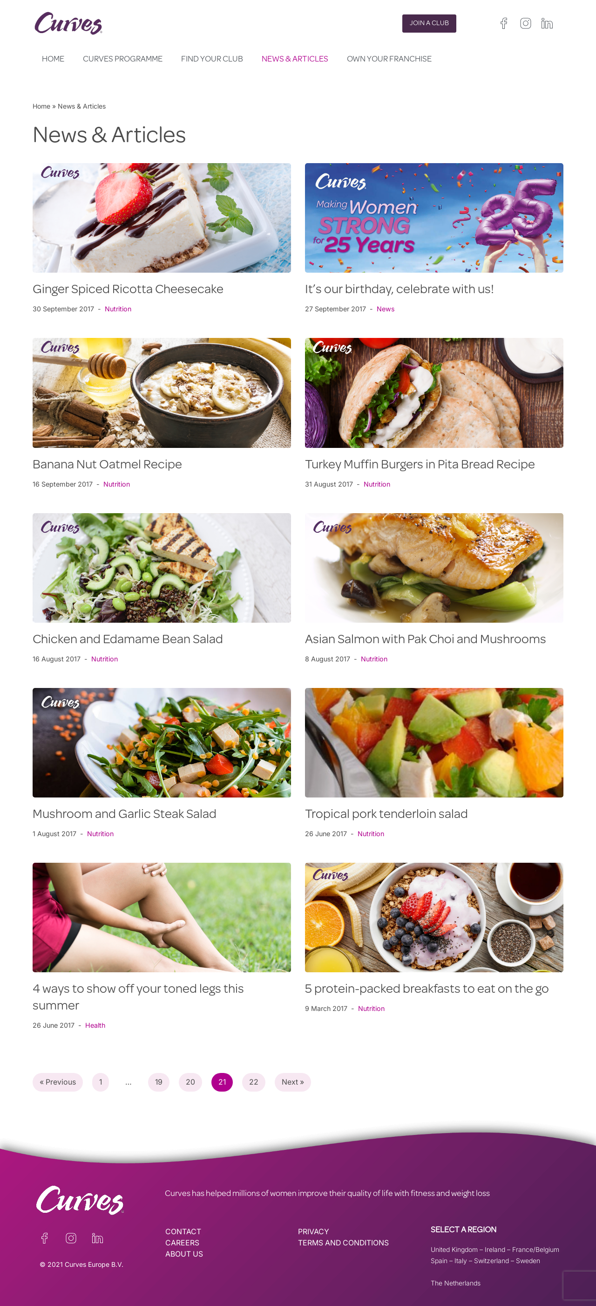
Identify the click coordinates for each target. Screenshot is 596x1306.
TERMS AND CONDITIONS (344, 1243)
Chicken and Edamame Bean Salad (128, 640)
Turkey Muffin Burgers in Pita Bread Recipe (420, 465)
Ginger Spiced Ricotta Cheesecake (128, 290)
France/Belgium (535, 1249)
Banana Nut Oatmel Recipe (107, 465)
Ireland (495, 1249)
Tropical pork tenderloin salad (386, 815)
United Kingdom (454, 1249)
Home (53, 59)
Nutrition (118, 309)
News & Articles (295, 59)
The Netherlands (456, 1283)
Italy (460, 1261)
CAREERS (182, 1243)
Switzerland (491, 1261)
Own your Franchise (389, 59)
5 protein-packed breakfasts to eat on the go (427, 990)
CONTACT (183, 1232)
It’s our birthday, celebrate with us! (399, 290)
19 (160, 1082)
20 (191, 1082)
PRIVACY (313, 1232)
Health (96, 1025)
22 (255, 1082)
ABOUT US (184, 1254)
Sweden (528, 1261)
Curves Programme (123, 59)
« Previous (58, 1082)
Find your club (212, 59)
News (386, 309)
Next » (295, 1082)
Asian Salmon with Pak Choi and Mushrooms (425, 640)
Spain (439, 1261)
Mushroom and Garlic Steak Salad (125, 815)
